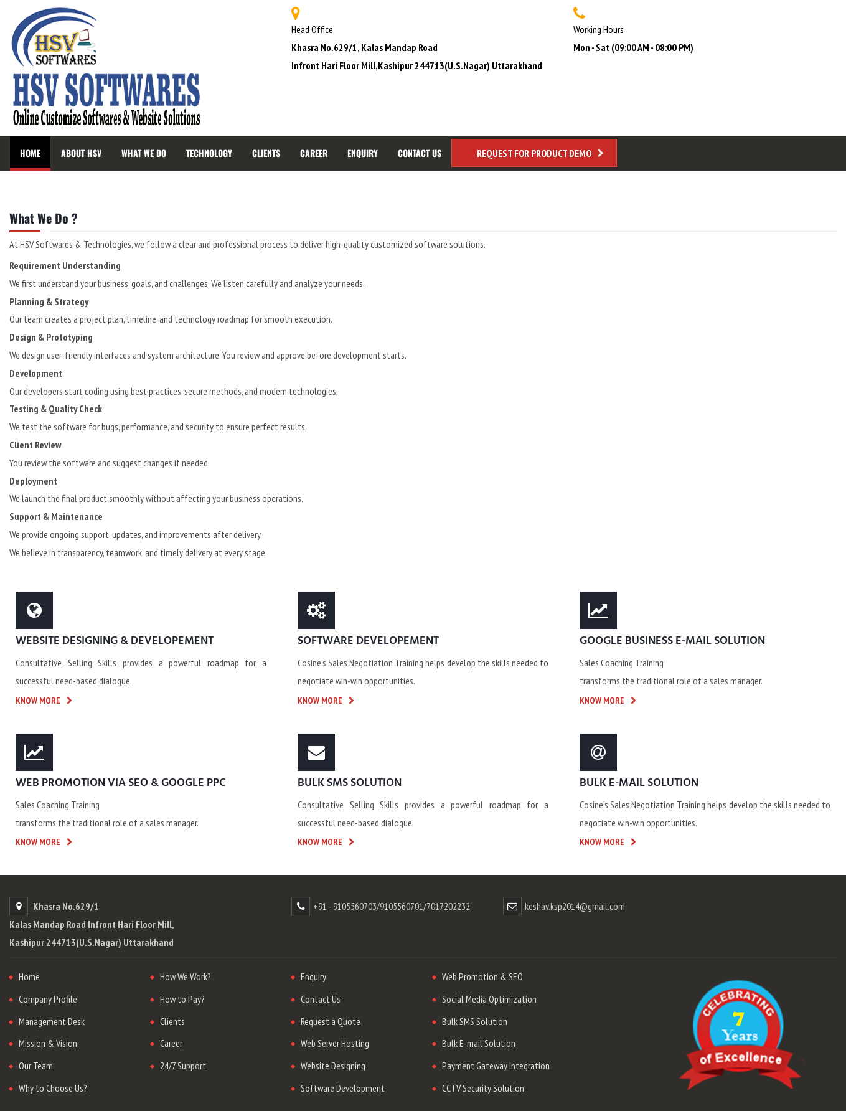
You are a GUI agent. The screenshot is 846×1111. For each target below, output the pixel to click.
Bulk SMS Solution (474, 1021)
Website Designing (333, 1065)
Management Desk (52, 1021)
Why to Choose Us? (53, 1088)
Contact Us (419, 152)
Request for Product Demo (534, 153)
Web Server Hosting (335, 1043)
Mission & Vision (48, 1043)
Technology (209, 152)
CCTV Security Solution (483, 1088)
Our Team (36, 1065)
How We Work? (185, 976)
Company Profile (48, 999)
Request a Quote (330, 1021)
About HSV (81, 152)
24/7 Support (183, 1065)
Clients (266, 152)
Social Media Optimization (489, 999)
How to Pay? (182, 999)
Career (313, 152)
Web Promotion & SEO (482, 976)
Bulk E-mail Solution (478, 1043)
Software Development (343, 1088)
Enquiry (362, 152)
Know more (38, 700)
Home (30, 152)
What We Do (143, 152)
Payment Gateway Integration (496, 1065)
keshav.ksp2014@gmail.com (575, 906)
